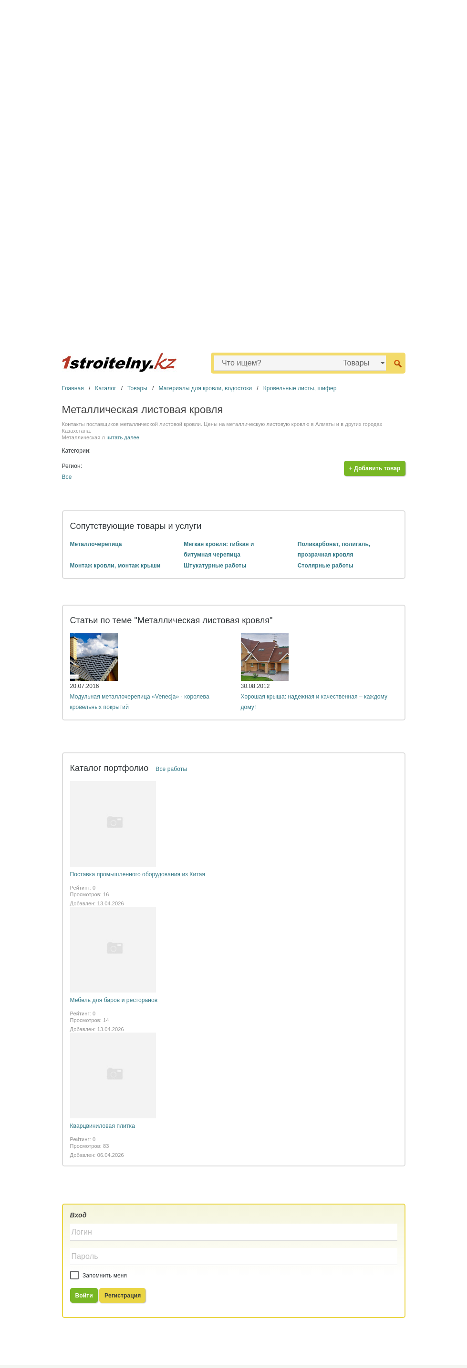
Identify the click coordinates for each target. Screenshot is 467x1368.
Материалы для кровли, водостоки (205, 388)
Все (67, 477)
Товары (137, 388)
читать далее (122, 437)
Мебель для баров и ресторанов (114, 1000)
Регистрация (122, 1295)
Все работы (171, 769)
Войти (84, 1295)
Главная (73, 388)
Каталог (105, 388)
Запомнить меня (98, 1275)
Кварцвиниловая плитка (102, 1126)
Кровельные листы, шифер (300, 388)
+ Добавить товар (375, 468)
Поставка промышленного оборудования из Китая (138, 874)
